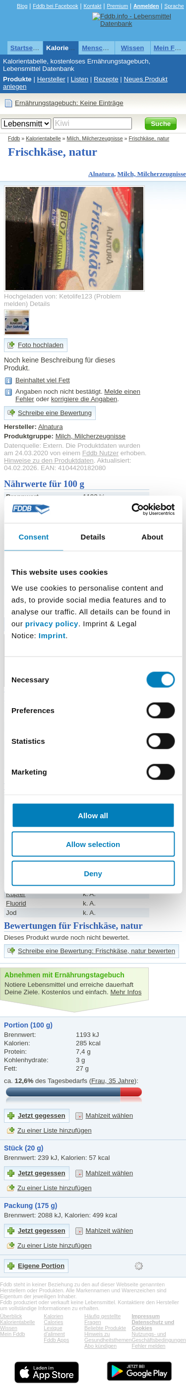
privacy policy (51, 623)
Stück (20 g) (23, 1148)
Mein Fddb (12, 1334)
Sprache (174, 6)
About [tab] (152, 537)
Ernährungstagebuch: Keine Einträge (69, 103)
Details (40, 303)
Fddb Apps (56, 1340)
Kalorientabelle (70, 48)
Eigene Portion (41, 1265)
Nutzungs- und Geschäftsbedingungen (158, 1337)
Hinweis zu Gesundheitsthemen (107, 1337)
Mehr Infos (125, 992)
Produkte (17, 79)
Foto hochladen (40, 345)
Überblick (11, 1316)
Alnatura (101, 174)
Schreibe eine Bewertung (55, 413)
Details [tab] (93, 537)
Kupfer (15, 894)
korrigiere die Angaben (84, 399)
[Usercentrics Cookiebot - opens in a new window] (132, 509)
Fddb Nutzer (100, 453)
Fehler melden (148, 1346)
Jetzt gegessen (41, 1115)
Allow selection (93, 844)
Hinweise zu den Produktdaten (49, 460)
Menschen (98, 48)
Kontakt (92, 6)
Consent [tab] (33, 537)
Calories (53, 1322)
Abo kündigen (100, 1346)
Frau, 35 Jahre (112, 1081)
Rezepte (106, 79)
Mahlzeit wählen (109, 1115)
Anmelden (146, 6)
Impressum (145, 1316)
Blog (22, 6)
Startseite (25, 48)
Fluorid (16, 903)
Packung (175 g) (30, 1205)
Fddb (14, 138)
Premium (117, 6)
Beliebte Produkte (105, 1328)
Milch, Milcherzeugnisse (95, 138)
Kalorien (53, 1316)
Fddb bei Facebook (55, 6)
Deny (93, 873)
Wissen (132, 48)
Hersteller (51, 79)
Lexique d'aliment (54, 1331)
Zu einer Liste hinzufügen (54, 1130)
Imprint (52, 635)
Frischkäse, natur (149, 138)
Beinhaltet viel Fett (42, 380)
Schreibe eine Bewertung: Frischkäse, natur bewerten (96, 951)
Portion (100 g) (28, 1025)
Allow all (93, 815)
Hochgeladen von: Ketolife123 (48, 296)
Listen (80, 79)
